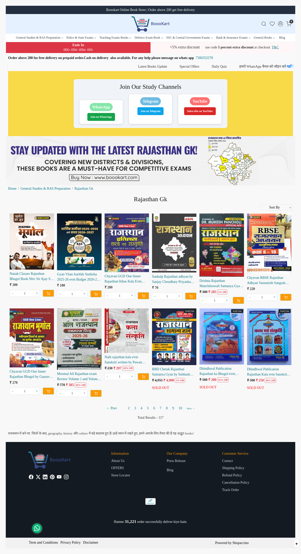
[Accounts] (280, 23)
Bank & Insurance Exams (233, 37)
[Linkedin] (45, 477)
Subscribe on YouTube (200, 111)
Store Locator (120, 475)
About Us (118, 461)
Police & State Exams (81, 37)
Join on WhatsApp (101, 116)
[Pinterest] (52, 477)
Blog (282, 37)
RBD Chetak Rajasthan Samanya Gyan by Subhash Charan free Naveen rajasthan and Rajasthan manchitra (172, 372)
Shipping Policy (233, 468)
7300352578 (204, 58)
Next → (191, 408)
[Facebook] (31, 477)
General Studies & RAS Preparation (39, 37)
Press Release (176, 461)
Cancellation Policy (235, 482)
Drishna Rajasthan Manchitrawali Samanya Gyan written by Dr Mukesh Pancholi (221, 284)
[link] (264, 24)
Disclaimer (90, 542)
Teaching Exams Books (115, 37)
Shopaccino (240, 543)
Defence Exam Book (149, 37)
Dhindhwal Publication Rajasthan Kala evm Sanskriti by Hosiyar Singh (267, 372)
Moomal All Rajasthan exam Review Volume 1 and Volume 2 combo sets (78, 377)
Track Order (230, 490)
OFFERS (117, 468)
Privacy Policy (70, 542)
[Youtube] (59, 477)
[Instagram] (66, 477)
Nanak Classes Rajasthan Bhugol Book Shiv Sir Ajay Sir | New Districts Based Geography (31, 277)
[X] (38, 477)
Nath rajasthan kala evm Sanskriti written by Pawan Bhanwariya (123, 360)
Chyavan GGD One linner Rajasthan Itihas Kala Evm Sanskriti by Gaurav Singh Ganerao (123, 279)
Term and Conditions (43, 542)
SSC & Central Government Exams (189, 37)
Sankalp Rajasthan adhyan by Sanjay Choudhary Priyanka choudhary (172, 279)
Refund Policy (232, 475)
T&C (275, 47)
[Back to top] (296, 543)
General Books (264, 37)
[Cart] (48, 293)
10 (180, 408)
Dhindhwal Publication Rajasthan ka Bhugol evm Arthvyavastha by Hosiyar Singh (217, 371)
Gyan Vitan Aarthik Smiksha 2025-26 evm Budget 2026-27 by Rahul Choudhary (77, 277)
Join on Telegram (150, 111)
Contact (227, 461)
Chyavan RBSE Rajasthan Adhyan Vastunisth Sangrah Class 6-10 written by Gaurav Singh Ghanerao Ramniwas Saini (267, 281)
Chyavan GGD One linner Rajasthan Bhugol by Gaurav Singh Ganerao (30, 374)
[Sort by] (277, 207)
